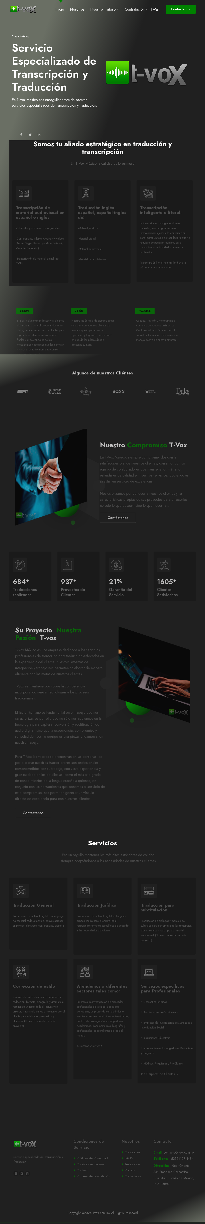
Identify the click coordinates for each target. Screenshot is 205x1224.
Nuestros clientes (89, 1058)
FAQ (154, 9)
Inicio (60, 9)
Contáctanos (181, 9)
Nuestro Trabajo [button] (103, 9)
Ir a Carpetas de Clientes (159, 1087)
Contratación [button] (135, 9)
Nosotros (77, 9)
